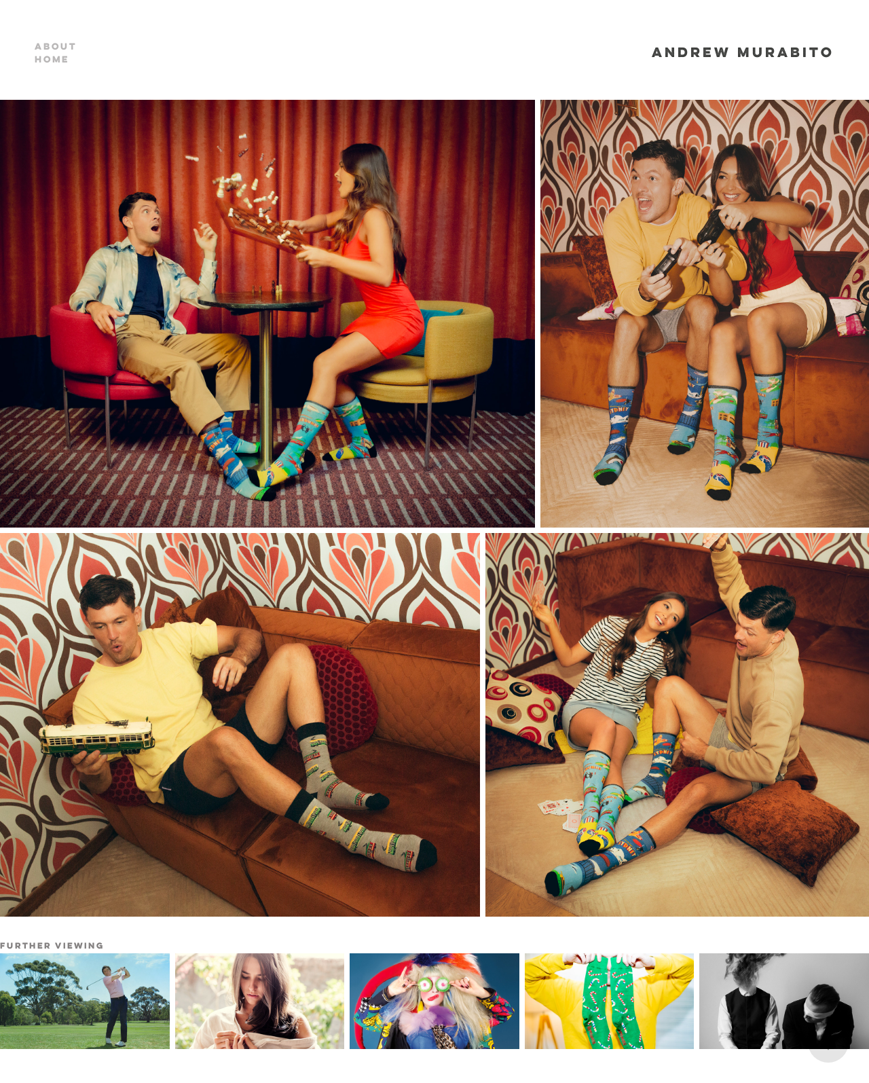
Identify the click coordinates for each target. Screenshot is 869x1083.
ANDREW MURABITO (743, 52)
